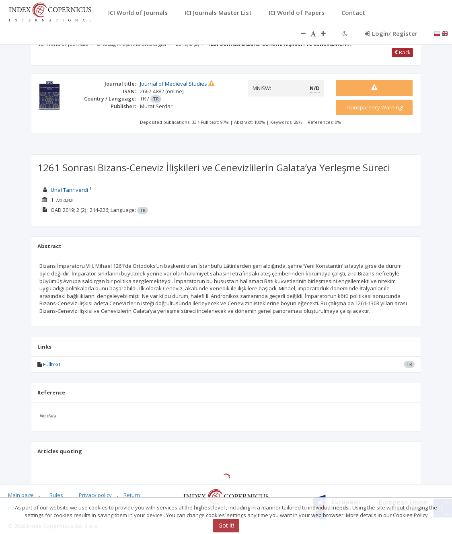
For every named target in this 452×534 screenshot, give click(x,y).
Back (402, 52)
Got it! (226, 525)
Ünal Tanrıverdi (69, 189)
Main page (21, 495)
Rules (56, 495)
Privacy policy (95, 495)
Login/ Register (391, 33)
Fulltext (51, 364)
